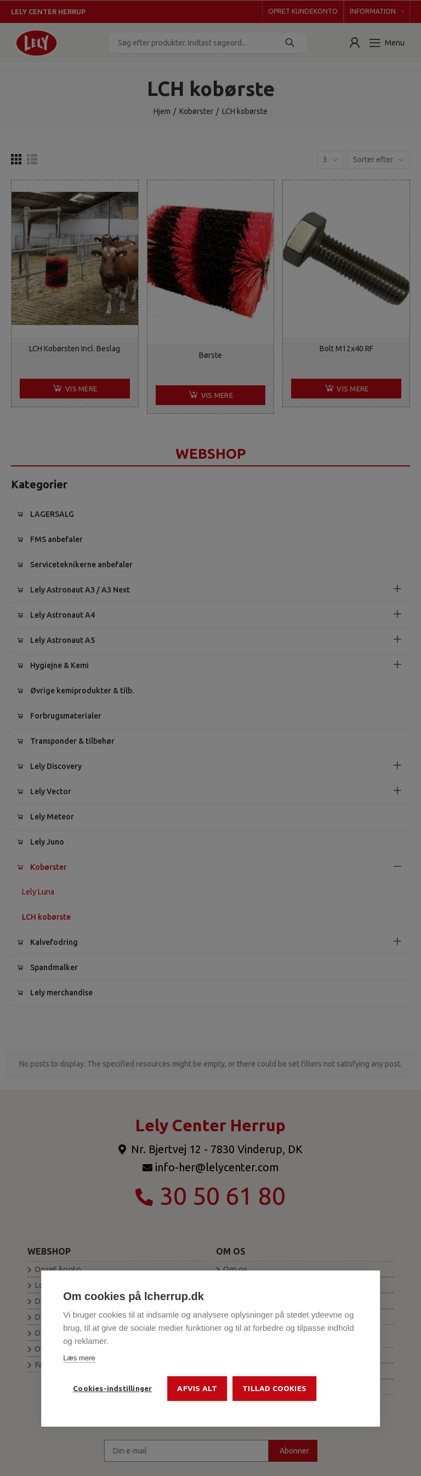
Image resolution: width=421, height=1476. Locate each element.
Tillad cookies (274, 1388)
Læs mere (79, 1358)
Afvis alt (197, 1388)
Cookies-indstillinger (112, 1388)
